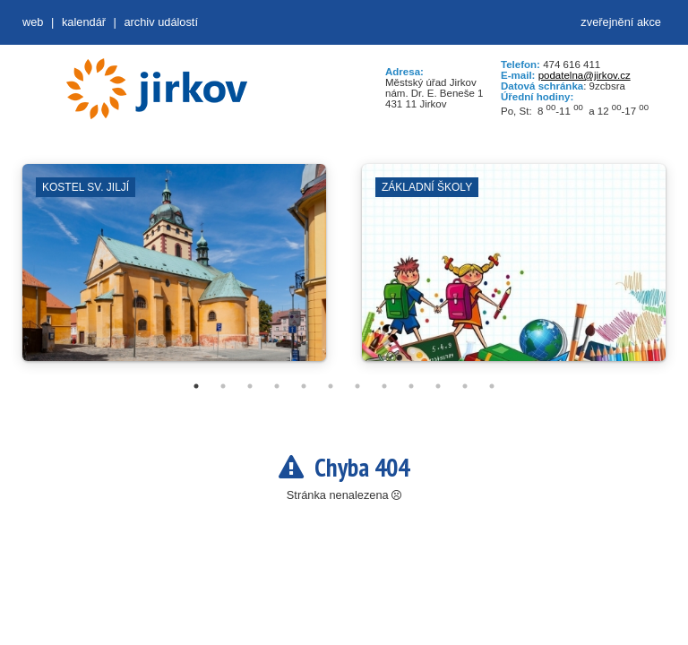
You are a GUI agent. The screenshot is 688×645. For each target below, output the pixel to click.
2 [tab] (223, 386)
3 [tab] (250, 386)
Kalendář (84, 22)
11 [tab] (465, 386)
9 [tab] (411, 386)
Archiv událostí (161, 22)
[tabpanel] (174, 271)
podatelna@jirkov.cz (584, 75)
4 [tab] (277, 386)
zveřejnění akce (620, 22)
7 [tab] (357, 386)
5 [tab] (304, 386)
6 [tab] (331, 386)
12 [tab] (492, 386)
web (32, 22)
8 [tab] (384, 386)
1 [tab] (196, 386)
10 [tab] (438, 386)
